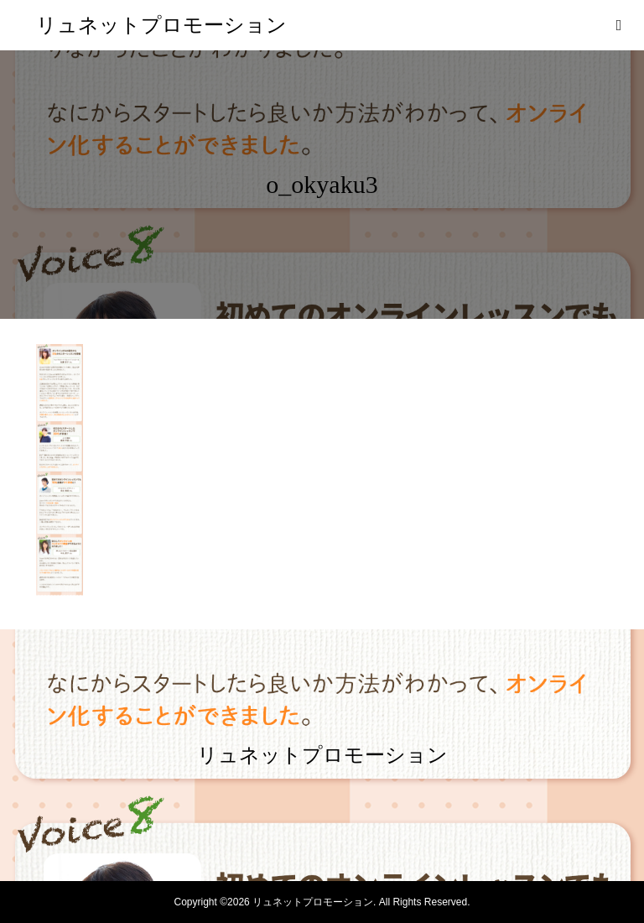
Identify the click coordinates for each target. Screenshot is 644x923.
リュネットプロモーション (161, 25)
